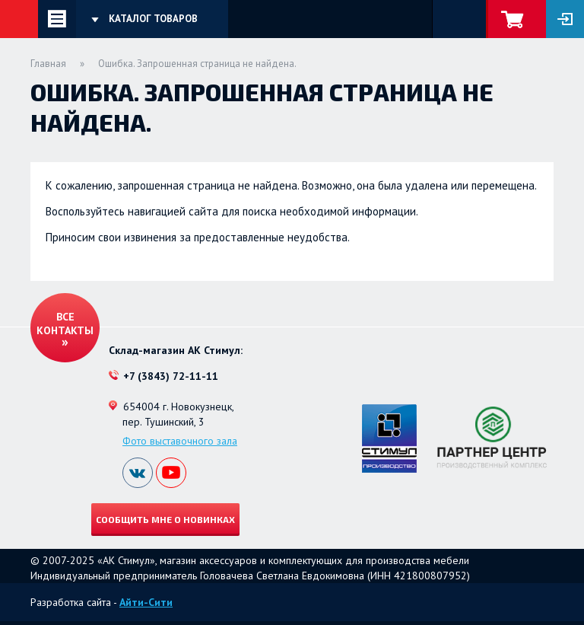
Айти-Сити (146, 602)
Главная (48, 63)
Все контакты (65, 323)
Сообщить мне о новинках (165, 519)
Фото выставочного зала (179, 441)
